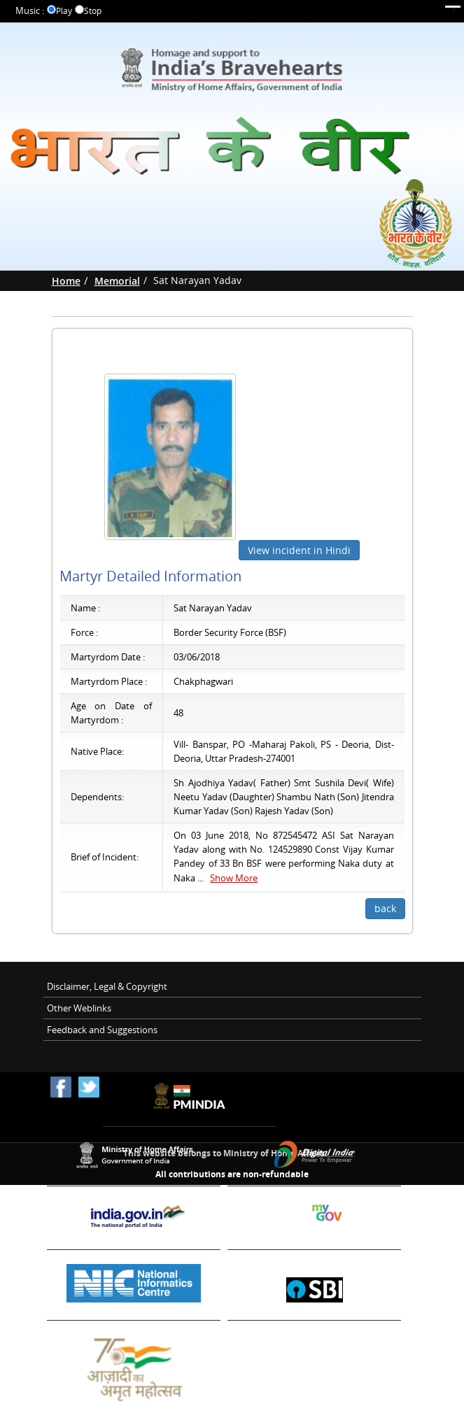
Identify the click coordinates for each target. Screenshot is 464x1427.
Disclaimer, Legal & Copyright (107, 986)
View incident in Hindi (299, 550)
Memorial (117, 280)
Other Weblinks (79, 1008)
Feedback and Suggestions (102, 1029)
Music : (29, 10)
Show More (234, 878)
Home (66, 280)
